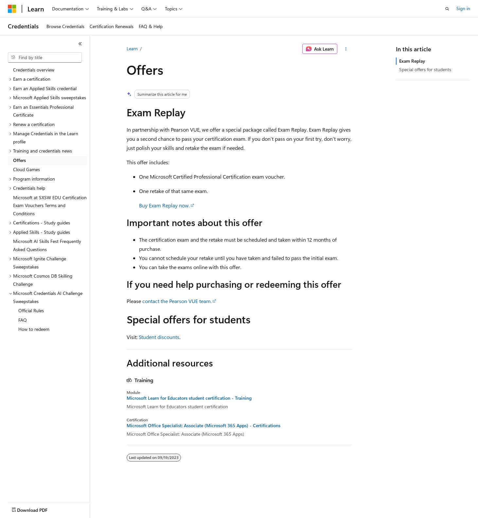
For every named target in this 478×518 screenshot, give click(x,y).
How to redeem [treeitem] (33, 329)
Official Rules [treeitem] (31, 310)
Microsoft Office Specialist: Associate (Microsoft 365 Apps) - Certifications (203, 426)
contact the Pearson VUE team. (177, 301)
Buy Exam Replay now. (164, 205)
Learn (132, 48)
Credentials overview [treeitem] (33, 70)
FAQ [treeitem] (22, 320)
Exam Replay (412, 61)
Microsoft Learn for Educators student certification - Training (189, 398)
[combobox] (45, 57)
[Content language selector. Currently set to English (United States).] (38, 508)
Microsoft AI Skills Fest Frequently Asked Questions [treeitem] (47, 245)
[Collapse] (80, 44)
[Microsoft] (12, 9)
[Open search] (447, 9)
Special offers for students (425, 69)
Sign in (463, 8)
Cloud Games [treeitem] (26, 169)
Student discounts (159, 336)
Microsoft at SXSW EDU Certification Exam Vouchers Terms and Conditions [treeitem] (50, 205)
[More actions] (345, 49)
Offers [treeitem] (19, 160)
